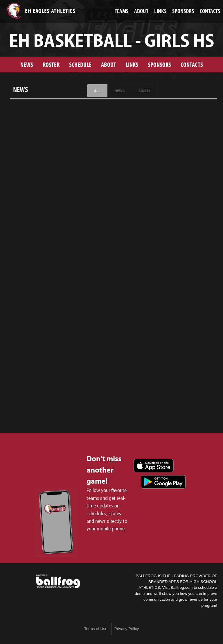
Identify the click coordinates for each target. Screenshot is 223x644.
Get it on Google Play (163, 482)
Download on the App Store (154, 465)
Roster (51, 64)
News (26, 64)
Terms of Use (95, 629)
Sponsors (159, 64)
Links (132, 64)
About (108, 64)
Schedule (80, 64)
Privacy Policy (126, 629)
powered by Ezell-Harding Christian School (58, 581)
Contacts (192, 64)
